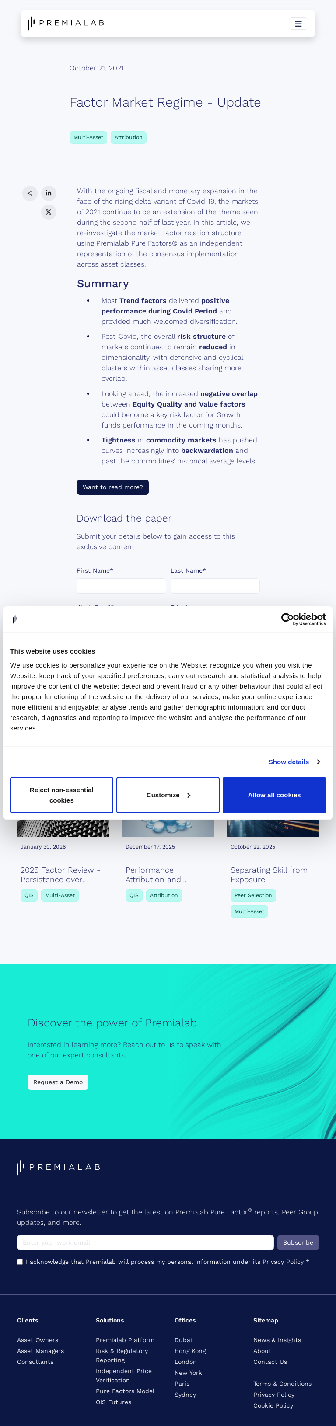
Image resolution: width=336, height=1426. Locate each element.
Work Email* (95, 607)
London (186, 1361)
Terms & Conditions (282, 1383)
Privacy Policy (173, 653)
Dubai (183, 1339)
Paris (182, 1383)
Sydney (185, 1394)
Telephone (186, 607)
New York (188, 1372)
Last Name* (188, 570)
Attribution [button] (129, 137)
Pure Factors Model (125, 1391)
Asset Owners (37, 1339)
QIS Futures (113, 1401)
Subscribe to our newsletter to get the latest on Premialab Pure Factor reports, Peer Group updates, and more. (167, 1217)
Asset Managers (40, 1350)
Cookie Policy (273, 1405)
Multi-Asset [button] (88, 137)
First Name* (95, 570)
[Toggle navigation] (298, 23)
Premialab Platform (125, 1339)
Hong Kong (190, 1350)
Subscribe (298, 1242)
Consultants (35, 1361)
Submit (93, 675)
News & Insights (277, 1339)
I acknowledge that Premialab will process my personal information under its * (168, 648)
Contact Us (270, 1361)
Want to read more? (113, 486)
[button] (30, 193)
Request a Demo (58, 1081)
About (262, 1350)
